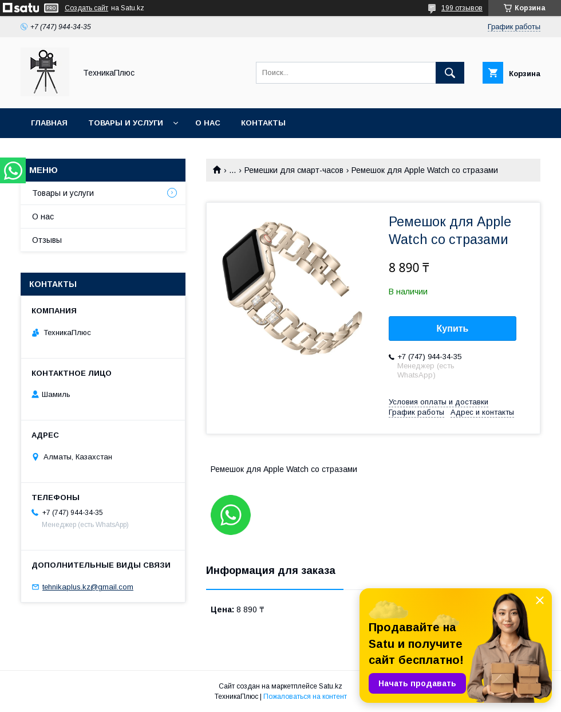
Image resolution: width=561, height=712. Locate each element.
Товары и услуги (125, 123)
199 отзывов (462, 8)
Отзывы (47, 240)
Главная (49, 123)
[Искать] (450, 73)
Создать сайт (86, 8)
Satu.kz (330, 686)
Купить (453, 328)
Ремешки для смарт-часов (293, 170)
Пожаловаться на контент (305, 697)
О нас (207, 123)
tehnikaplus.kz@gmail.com (87, 587)
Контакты (263, 123)
